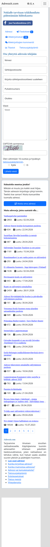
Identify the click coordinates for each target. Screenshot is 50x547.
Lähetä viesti (11, 171)
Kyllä (13, 165)
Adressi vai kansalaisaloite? (21, 470)
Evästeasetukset (16, 476)
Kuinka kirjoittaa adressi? (20, 463)
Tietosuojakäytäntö (28, 47)
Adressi (8, 31)
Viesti (5, 105)
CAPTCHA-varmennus (13, 143)
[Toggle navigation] (44, 3)
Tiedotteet (25, 31)
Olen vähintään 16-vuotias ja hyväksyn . (21, 160)
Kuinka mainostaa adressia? (21, 467)
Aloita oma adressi (25, 203)
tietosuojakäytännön (13, 162)
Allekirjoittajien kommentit (19, 42)
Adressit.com (10, 3)
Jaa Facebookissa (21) (17, 23)
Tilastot (10, 47)
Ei (27, 165)
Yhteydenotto (14, 482)
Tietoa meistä (14, 479)
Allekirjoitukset (16, 36)
